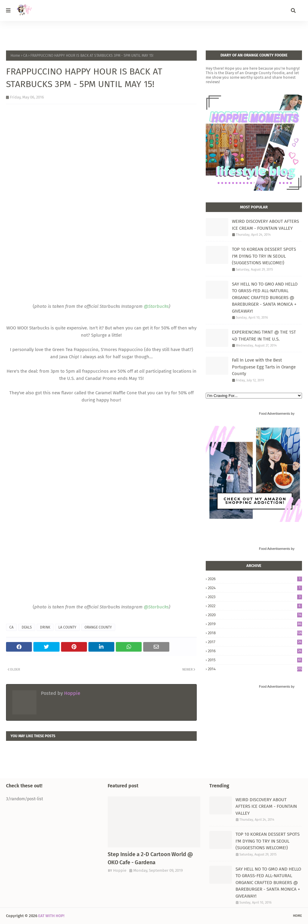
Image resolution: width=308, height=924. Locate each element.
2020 (255, 615)
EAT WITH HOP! (51, 915)
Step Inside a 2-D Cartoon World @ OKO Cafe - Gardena (150, 858)
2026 (255, 579)
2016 (255, 651)
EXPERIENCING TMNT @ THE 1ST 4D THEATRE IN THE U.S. (264, 335)
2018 (255, 633)
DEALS (27, 627)
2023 (255, 597)
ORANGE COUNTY (98, 627)
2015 (255, 660)
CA (25, 55)
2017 (255, 642)
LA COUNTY (67, 627)
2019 (255, 624)
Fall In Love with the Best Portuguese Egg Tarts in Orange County (264, 366)
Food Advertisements (274, 413)
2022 (255, 606)
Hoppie (71, 693)
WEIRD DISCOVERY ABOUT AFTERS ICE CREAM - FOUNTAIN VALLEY (265, 225)
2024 (255, 588)
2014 (255, 669)
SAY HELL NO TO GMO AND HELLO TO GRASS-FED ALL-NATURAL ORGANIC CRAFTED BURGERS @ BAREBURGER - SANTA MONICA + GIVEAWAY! (264, 297)
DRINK (45, 627)
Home (15, 55)
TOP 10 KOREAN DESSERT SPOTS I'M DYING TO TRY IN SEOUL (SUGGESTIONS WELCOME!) (264, 256)
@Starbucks (156, 306)
